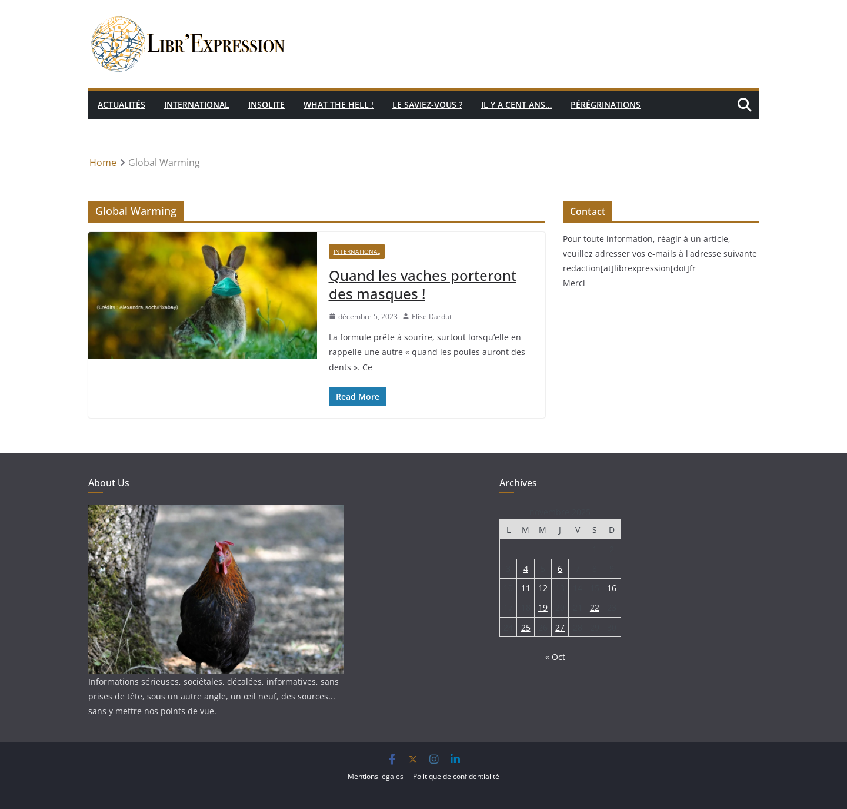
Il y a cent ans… (516, 104)
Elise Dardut (432, 316)
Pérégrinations (606, 104)
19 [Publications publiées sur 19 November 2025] (543, 607)
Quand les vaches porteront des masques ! (422, 284)
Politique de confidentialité (456, 776)
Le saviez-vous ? (427, 104)
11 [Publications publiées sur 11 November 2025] (526, 588)
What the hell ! (339, 104)
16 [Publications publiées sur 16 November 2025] (611, 588)
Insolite (266, 104)
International (196, 104)
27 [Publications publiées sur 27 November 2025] (560, 627)
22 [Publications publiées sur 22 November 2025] (594, 607)
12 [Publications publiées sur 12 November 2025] (543, 588)
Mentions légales (376, 776)
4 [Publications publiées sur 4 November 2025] (525, 568)
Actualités (121, 104)
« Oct (555, 656)
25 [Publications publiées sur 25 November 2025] (526, 627)
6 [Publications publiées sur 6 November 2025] (560, 568)
